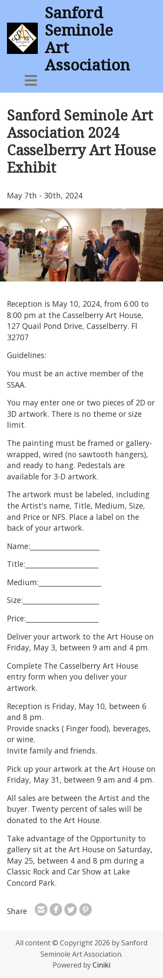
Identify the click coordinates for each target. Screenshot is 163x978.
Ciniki (101, 965)
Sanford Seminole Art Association (87, 38)
